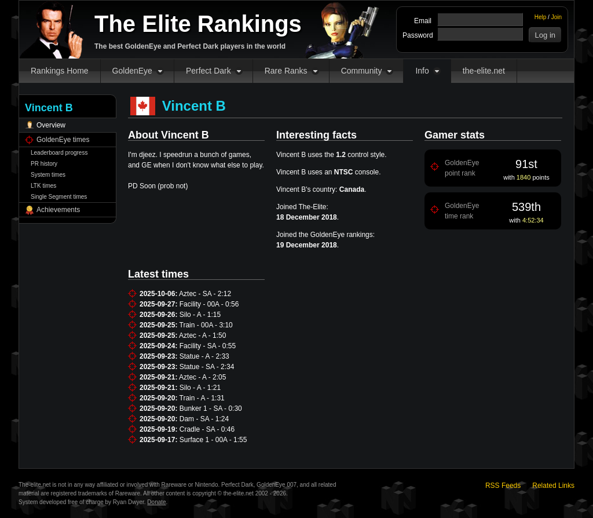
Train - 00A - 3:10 (206, 325)
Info (422, 70)
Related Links (553, 485)
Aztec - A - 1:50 (202, 335)
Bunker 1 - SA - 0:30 (211, 408)
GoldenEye (132, 70)
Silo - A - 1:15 (200, 315)
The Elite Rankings (198, 24)
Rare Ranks (286, 70)
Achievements (58, 210)
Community (361, 70)
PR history (44, 163)
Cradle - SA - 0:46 (207, 429)
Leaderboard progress (59, 152)
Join (556, 17)
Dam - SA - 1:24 (204, 419)
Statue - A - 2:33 (204, 356)
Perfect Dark (208, 70)
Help (541, 17)
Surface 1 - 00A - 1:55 (213, 440)
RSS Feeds (503, 485)
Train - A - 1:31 (202, 398)
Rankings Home (60, 70)
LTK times (43, 186)
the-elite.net (484, 70)
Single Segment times (59, 197)
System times (48, 175)
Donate (156, 502)
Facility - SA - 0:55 (208, 346)
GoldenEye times (62, 140)
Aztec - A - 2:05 (202, 377)
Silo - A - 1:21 (200, 388)
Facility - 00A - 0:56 (209, 304)
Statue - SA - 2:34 (207, 367)
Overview (50, 125)
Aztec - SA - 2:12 (205, 294)
